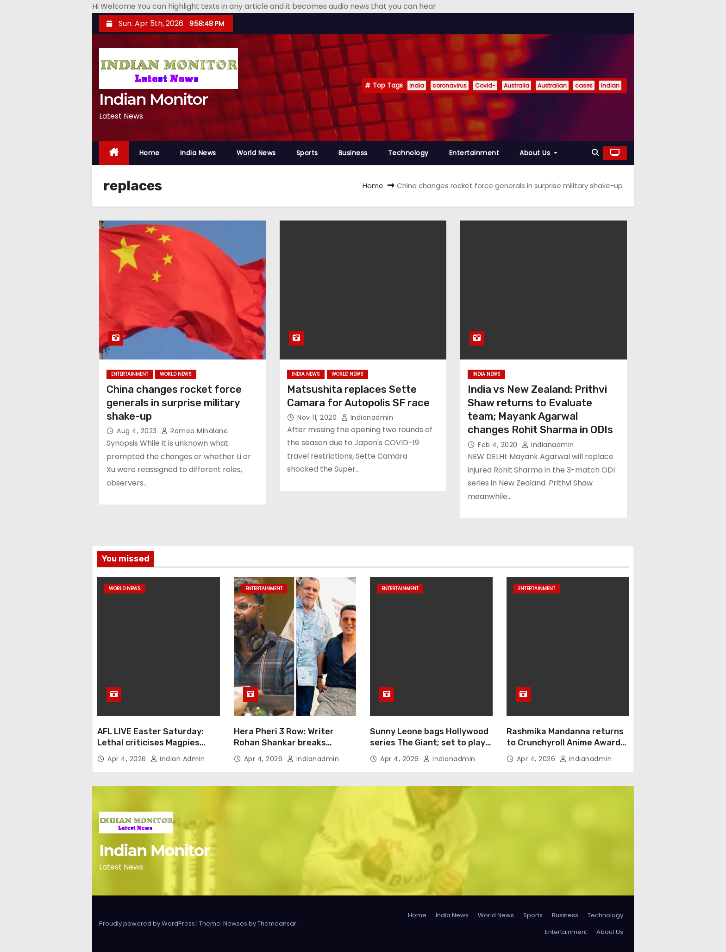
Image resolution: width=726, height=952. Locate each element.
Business (353, 153)
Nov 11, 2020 (318, 417)
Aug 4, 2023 (138, 430)
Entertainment (474, 153)
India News (198, 153)
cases (584, 85)
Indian (610, 85)
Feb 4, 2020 (498, 444)
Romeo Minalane (194, 430)
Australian (552, 85)
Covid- (485, 85)
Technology (408, 153)
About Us (538, 153)
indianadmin (367, 417)
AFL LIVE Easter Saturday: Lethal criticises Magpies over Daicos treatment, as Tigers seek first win (151, 748)
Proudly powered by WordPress (147, 923)
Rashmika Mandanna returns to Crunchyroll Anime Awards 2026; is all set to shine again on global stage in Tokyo (566, 748)
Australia (516, 85)
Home (149, 153)
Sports (307, 153)
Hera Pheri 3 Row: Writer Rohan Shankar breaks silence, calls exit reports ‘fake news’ (286, 748)
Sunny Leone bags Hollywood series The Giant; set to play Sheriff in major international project (429, 748)
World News (256, 153)
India (416, 85)
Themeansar (276, 923)
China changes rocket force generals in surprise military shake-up (174, 403)
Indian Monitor (153, 99)
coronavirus (449, 85)
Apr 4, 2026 (127, 758)
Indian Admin (177, 758)
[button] (595, 152)
